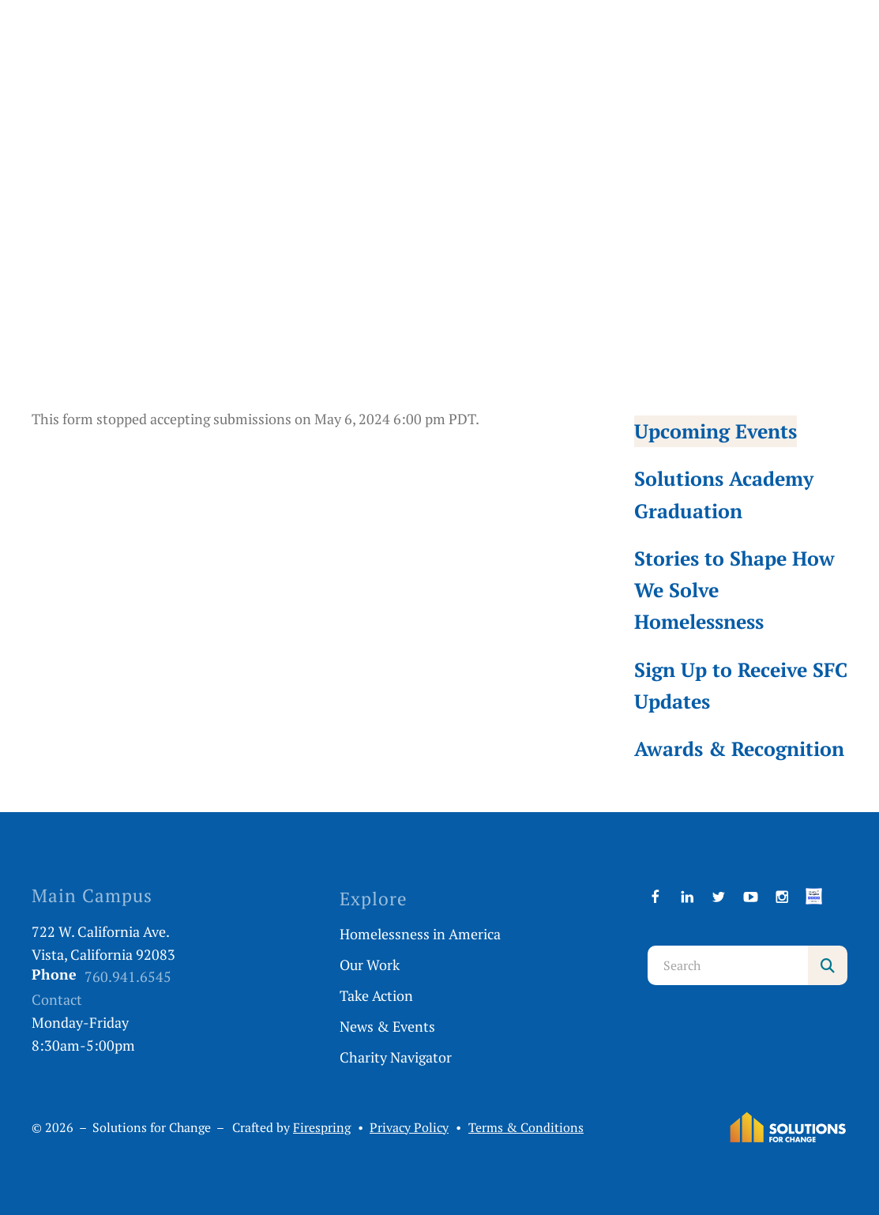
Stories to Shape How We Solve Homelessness (734, 589)
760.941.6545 (128, 976)
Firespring (322, 1127)
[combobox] (728, 965)
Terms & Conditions (526, 1127)
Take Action (376, 995)
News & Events (387, 1026)
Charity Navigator (396, 1057)
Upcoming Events (715, 431)
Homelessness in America (420, 933)
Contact (57, 999)
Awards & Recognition (739, 748)
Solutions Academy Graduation (723, 494)
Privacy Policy (409, 1127)
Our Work (370, 964)
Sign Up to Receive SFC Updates (740, 685)
